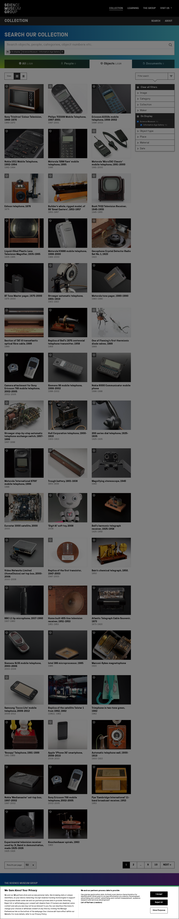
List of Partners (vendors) (91, 907)
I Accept (159, 899)
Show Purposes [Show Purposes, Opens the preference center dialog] (159, 915)
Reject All (159, 907)
